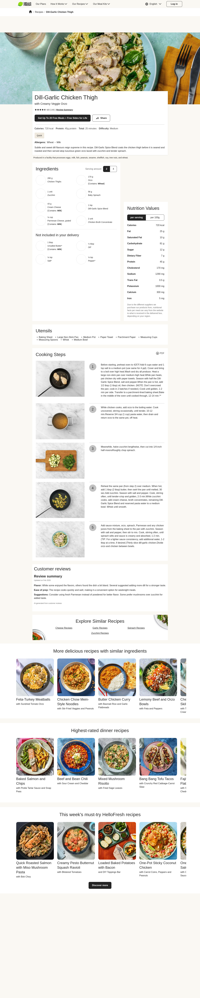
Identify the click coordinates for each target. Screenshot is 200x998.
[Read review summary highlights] (64, 109)
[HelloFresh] (24, 4)
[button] (154, 4)
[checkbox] (36, 110)
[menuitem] (26, 4)
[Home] (30, 12)
